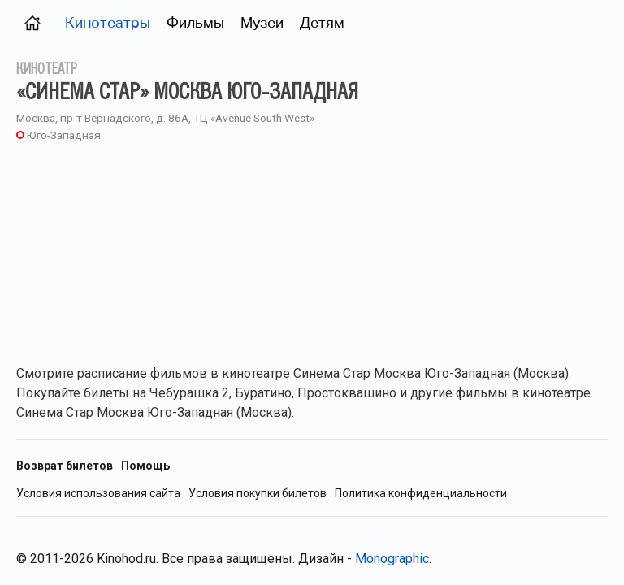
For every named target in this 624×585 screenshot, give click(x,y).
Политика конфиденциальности (421, 494)
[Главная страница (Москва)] (32, 22)
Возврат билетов (64, 465)
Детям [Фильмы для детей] (322, 22)
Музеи (262, 22)
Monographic (392, 558)
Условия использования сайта (98, 494)
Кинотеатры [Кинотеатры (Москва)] (107, 22)
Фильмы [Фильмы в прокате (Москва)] (195, 22)
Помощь (145, 465)
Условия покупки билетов (257, 494)
